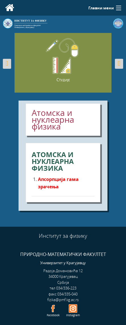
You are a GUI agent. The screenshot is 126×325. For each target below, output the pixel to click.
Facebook (53, 315)
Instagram (73, 315)
